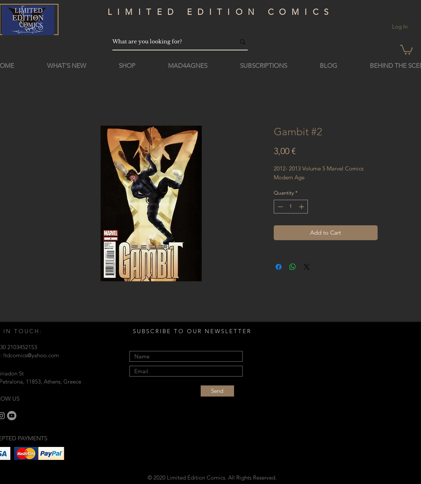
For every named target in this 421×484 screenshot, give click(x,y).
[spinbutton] (290, 206)
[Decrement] (279, 206)
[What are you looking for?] (168, 42)
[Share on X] (306, 266)
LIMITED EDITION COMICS (221, 12)
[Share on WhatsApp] (292, 266)
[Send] (217, 391)
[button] (406, 49)
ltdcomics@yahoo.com (31, 355)
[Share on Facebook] (278, 266)
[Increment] (302, 206)
